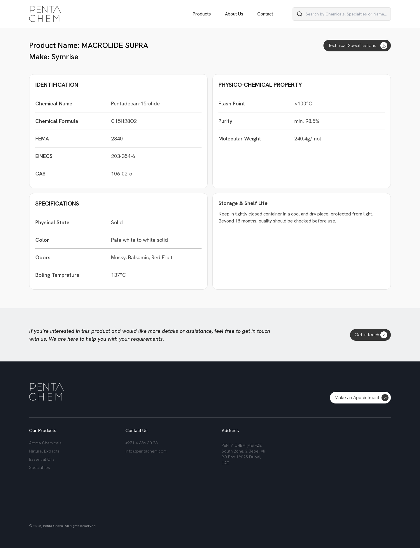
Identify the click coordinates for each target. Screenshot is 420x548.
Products (201, 14)
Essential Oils (42, 459)
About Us (234, 14)
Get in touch (371, 334)
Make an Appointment (361, 397)
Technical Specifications (357, 45)
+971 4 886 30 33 (141, 443)
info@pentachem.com (146, 451)
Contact (265, 14)
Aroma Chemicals (45, 443)
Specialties (39, 467)
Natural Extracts (44, 451)
